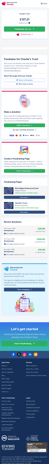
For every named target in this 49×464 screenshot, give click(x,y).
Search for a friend (32, 372)
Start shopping (24, 289)
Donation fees (30, 401)
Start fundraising (24, 171)
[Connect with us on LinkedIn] (30, 355)
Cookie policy (30, 417)
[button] (29, 23)
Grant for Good (6, 385)
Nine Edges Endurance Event (27, 188)
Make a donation (24, 125)
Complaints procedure (33, 407)
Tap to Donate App (8, 381)
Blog (3, 375)
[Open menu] (43, 3)
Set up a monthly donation (24, 129)
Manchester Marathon (9, 421)
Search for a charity (32, 368)
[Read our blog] (36, 355)
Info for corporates (8, 372)
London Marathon (7, 424)
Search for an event (8, 404)
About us (4, 365)
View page (24, 197)
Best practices (30, 404)
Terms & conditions (32, 410)
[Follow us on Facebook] (13, 355)
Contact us (5, 391)
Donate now (24, 34)
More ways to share (24, 84)
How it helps (6, 378)
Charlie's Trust (21, 203)
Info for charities (7, 368)
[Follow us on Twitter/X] (19, 355)
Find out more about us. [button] (12, 70)
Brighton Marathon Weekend (11, 418)
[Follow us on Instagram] (25, 355)
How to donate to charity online (36, 375)
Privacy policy (30, 414)
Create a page (6, 401)
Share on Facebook (24, 80)
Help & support (6, 388)
